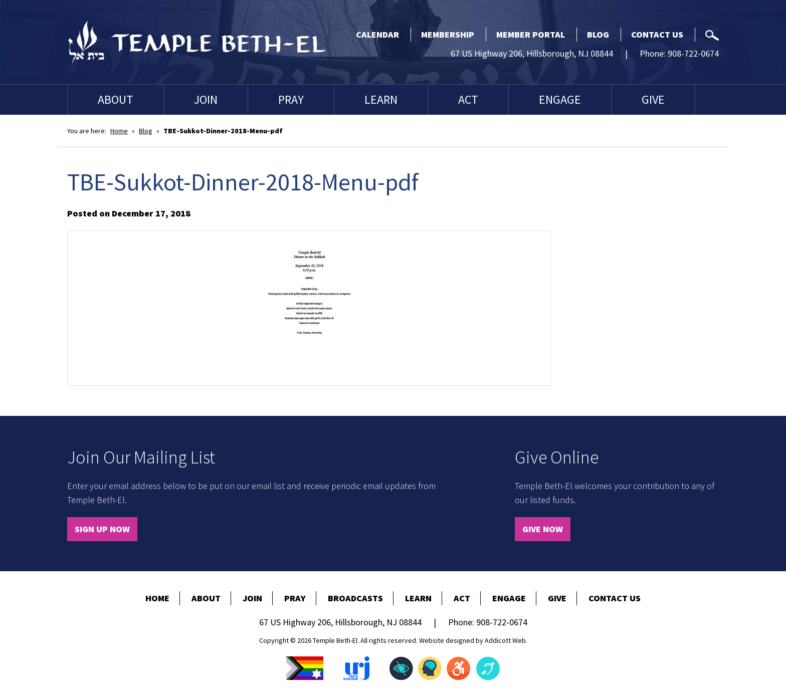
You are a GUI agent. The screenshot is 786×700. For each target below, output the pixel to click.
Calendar (377, 34)
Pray (291, 99)
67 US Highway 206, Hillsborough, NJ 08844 (532, 53)
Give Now (542, 529)
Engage (560, 99)
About (115, 99)
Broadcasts (355, 598)
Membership (447, 34)
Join (206, 99)
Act (468, 99)
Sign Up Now (102, 529)
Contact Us (657, 34)
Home (119, 130)
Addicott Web (505, 640)
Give (653, 99)
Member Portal (530, 34)
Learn (381, 99)
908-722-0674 (693, 53)
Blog (598, 34)
